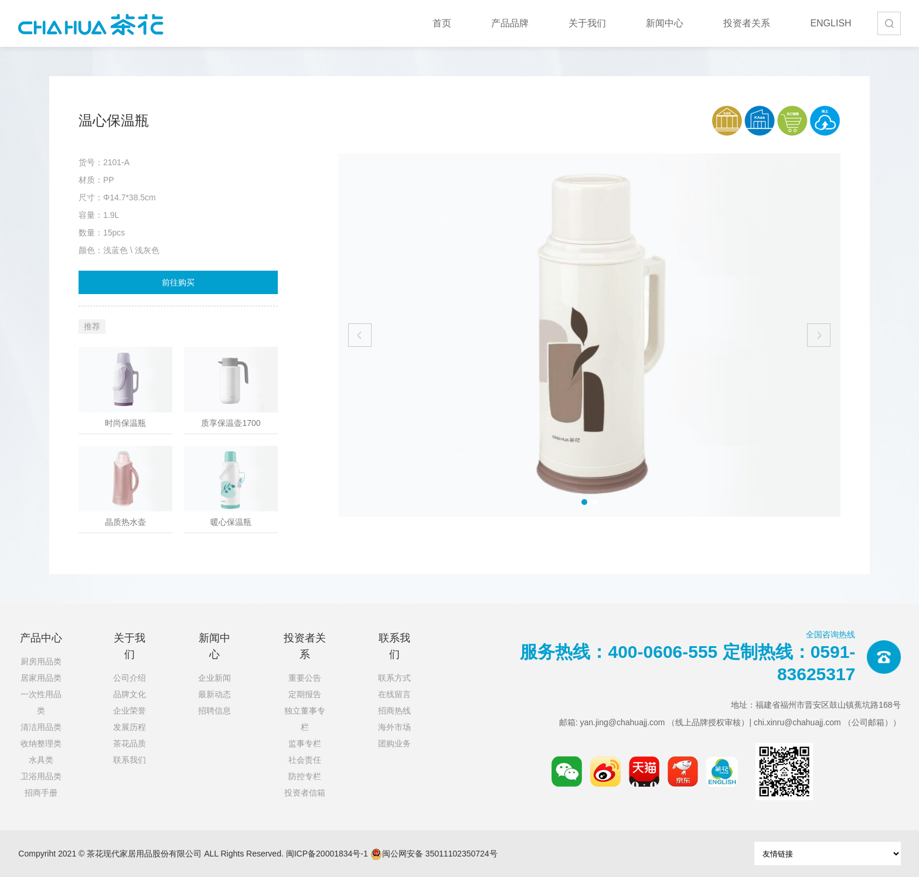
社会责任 (304, 760)
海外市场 (394, 727)
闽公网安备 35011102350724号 (434, 854)
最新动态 (214, 694)
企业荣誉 (129, 710)
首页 (442, 23)
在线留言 (394, 694)
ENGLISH (830, 23)
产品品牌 (510, 23)
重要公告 (304, 678)
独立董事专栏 (304, 719)
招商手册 (41, 792)
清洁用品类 (41, 727)
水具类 (41, 760)
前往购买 (178, 282)
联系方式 (394, 678)
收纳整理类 (41, 743)
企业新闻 (214, 678)
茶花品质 (129, 743)
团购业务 (394, 743)
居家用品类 (41, 678)
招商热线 (394, 710)
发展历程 (129, 727)
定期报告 (304, 694)
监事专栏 (304, 743)
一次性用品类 (41, 702)
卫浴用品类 (41, 776)
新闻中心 (664, 23)
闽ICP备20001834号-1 (327, 853)
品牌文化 (129, 694)
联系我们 (129, 760)
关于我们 (587, 23)
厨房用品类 (41, 661)
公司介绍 (129, 678)
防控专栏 (304, 776)
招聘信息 (214, 710)
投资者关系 (746, 23)
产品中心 (41, 638)
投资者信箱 (304, 792)
